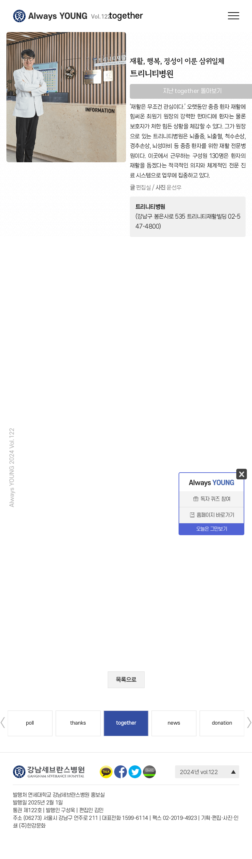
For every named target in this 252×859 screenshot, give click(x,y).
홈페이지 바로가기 (211, 515)
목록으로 (126, 680)
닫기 (241, 474)
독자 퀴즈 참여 (211, 499)
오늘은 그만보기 (211, 529)
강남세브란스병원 (19, 16)
